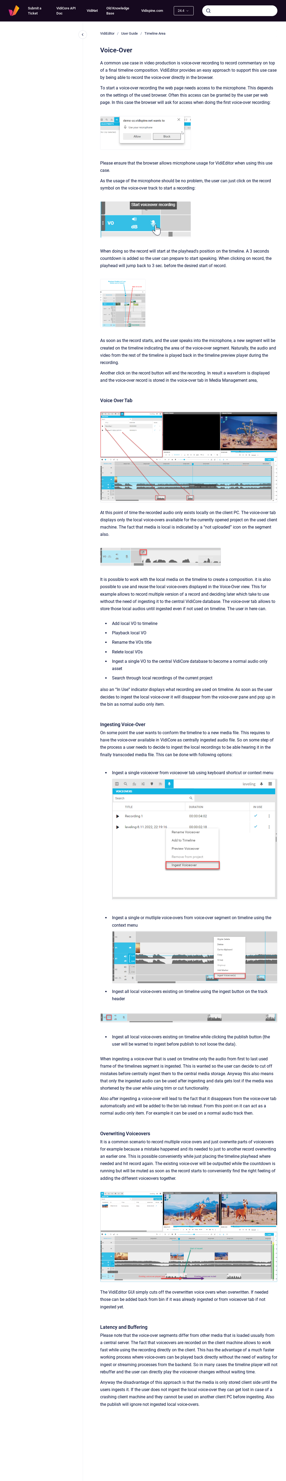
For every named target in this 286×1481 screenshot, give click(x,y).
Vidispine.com (152, 11)
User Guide (129, 33)
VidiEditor (107, 33)
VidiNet (92, 11)
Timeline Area (154, 33)
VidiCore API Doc (66, 11)
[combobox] (239, 11)
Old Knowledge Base (117, 11)
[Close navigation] (82, 34)
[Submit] (208, 10)
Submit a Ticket (34, 11)
